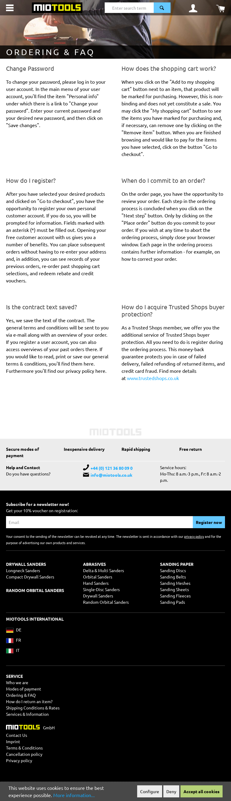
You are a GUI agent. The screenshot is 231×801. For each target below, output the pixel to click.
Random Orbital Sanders (106, 602)
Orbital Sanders (97, 576)
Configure (149, 791)
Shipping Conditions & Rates (33, 707)
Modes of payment (23, 688)
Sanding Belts (173, 576)
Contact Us (16, 735)
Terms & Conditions (24, 747)
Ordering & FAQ (21, 695)
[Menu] (10, 8)
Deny (171, 791)
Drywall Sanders (98, 595)
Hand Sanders (96, 583)
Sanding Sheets (174, 589)
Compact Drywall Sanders (30, 576)
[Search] (162, 7)
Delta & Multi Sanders (103, 570)
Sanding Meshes (175, 583)
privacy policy (194, 536)
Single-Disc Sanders (101, 589)
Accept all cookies (201, 791)
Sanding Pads (172, 602)
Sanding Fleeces (175, 595)
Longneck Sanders (23, 570)
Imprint (13, 741)
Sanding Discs (173, 570)
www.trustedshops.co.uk (153, 378)
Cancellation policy (24, 754)
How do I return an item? (29, 701)
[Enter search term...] (129, 7)
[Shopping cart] (220, 7)
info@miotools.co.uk (111, 475)
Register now (209, 522)
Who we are (17, 682)
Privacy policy (19, 760)
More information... (74, 795)
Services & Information (27, 714)
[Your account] (193, 7)
